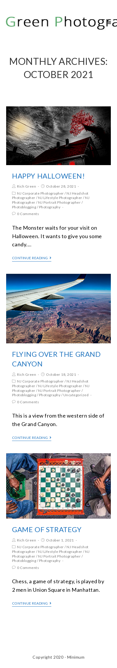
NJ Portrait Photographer (59, 202)
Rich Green (26, 186)
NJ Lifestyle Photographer (60, 197)
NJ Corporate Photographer (40, 193)
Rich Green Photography (56, 22)
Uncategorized (76, 395)
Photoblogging (24, 207)
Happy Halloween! (48, 176)
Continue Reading (32, 258)
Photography (50, 207)
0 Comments (28, 214)
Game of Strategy (47, 529)
